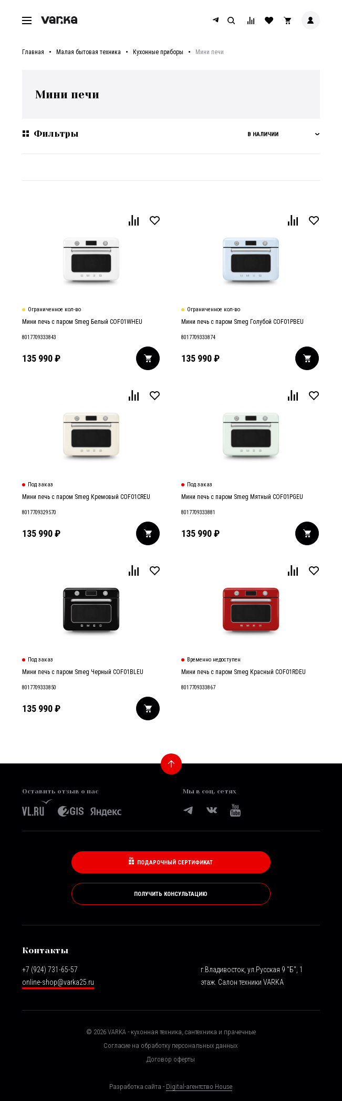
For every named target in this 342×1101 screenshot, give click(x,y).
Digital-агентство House (199, 1086)
